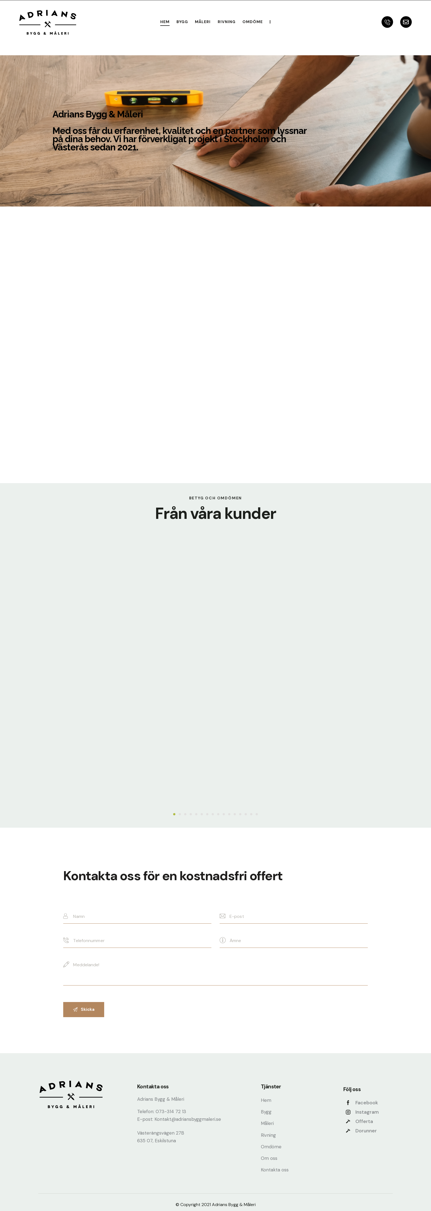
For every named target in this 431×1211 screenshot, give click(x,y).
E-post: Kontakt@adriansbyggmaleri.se (179, 1119)
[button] (174, 814)
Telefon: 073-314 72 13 (161, 1111)
